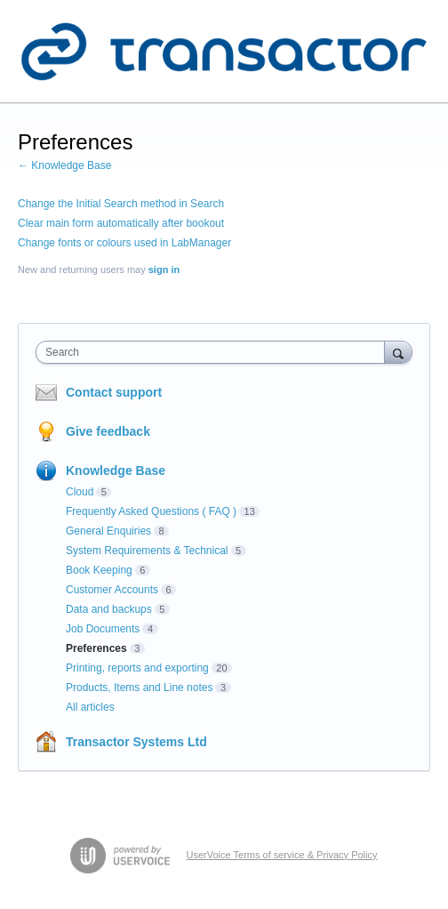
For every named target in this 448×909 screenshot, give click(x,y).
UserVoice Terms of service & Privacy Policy (282, 854)
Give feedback (108, 431)
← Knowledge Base (64, 165)
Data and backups (109, 609)
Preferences (96, 648)
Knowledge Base (115, 470)
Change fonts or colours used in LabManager (124, 243)
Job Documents (103, 629)
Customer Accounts (112, 589)
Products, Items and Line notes (139, 687)
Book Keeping (99, 570)
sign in (164, 269)
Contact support (114, 392)
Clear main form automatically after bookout (121, 223)
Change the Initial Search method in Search (121, 203)
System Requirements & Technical (147, 550)
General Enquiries (108, 531)
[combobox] (214, 352)
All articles (90, 707)
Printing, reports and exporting (137, 668)
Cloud (79, 492)
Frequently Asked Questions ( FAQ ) (151, 511)
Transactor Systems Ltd (136, 742)
